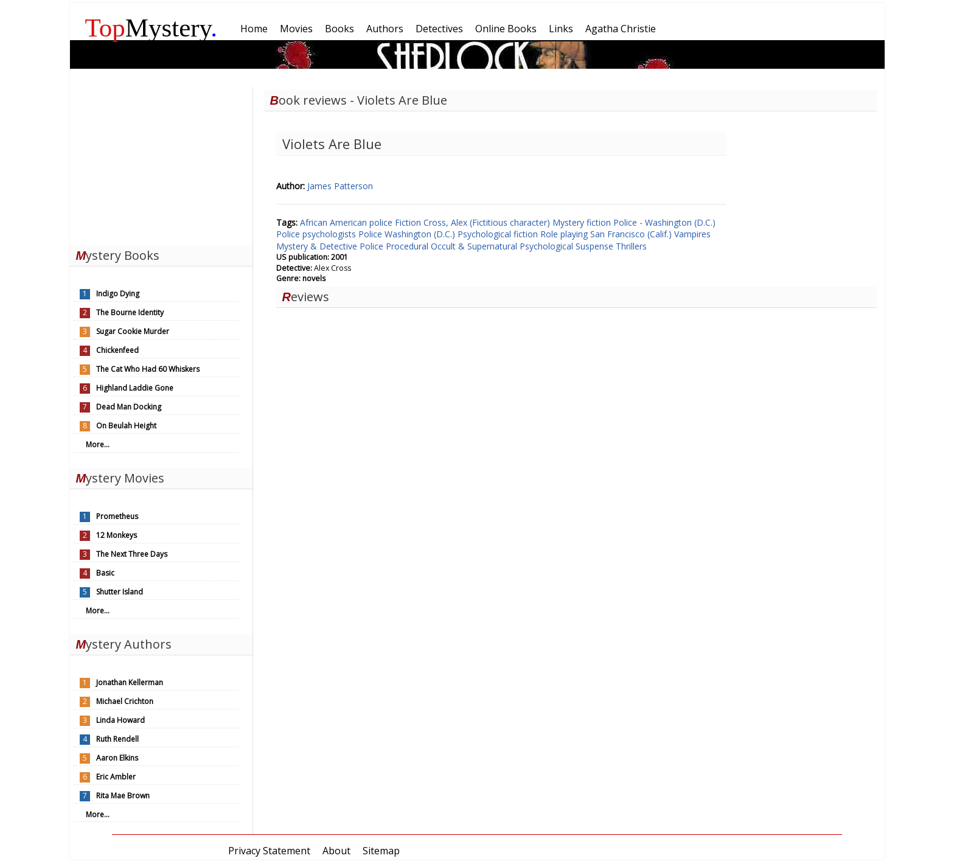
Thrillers (631, 246)
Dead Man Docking (128, 407)
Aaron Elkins (117, 758)
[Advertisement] (161, 163)
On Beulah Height (126, 425)
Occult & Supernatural (475, 246)
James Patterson (340, 186)
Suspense (596, 246)
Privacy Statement (269, 850)
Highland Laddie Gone (134, 388)
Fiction (409, 222)
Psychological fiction (499, 234)
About (336, 850)
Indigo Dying (117, 293)
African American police (347, 222)
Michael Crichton (124, 701)
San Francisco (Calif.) (632, 234)
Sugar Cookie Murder (132, 331)
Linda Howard (120, 720)
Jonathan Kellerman (129, 682)
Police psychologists (317, 234)
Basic (105, 573)
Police (371, 234)
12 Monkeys (116, 535)
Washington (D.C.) (421, 234)
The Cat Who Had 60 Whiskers (148, 369)
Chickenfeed (117, 350)
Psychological (548, 246)
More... (98, 444)
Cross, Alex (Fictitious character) (487, 222)
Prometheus (117, 516)
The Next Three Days (131, 554)
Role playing (565, 234)
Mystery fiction (582, 222)
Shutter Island (119, 592)
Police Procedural (395, 246)
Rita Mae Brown (123, 795)
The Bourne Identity (130, 312)
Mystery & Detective (318, 246)
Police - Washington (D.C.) (664, 222)
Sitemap (381, 850)
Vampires (692, 234)
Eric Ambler (116, 777)
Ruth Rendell (117, 739)
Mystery (151, 27)
